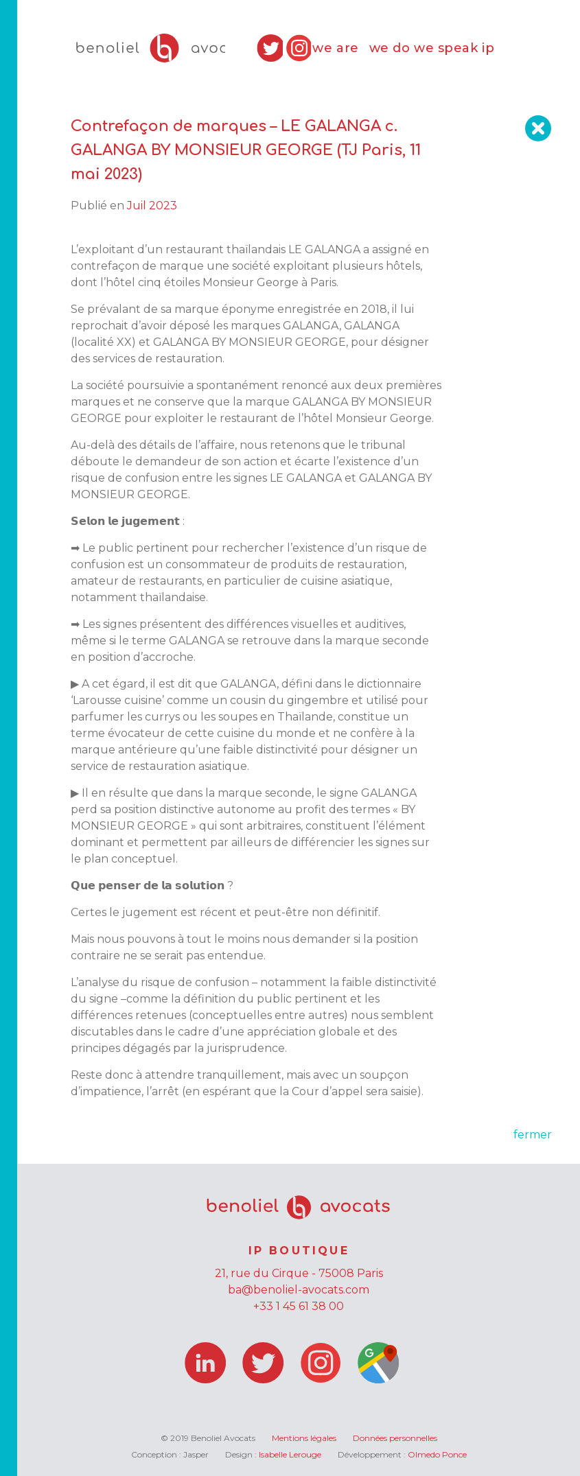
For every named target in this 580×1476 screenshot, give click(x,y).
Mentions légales (304, 1438)
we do (389, 48)
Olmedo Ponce (437, 1454)
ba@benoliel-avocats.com (298, 1289)
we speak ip (454, 48)
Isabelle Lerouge (290, 1454)
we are (335, 48)
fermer (532, 1134)
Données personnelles (395, 1438)
